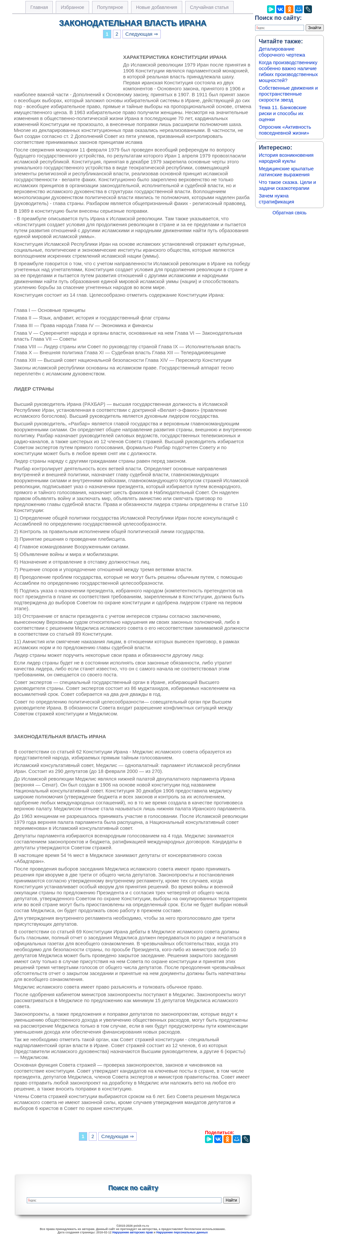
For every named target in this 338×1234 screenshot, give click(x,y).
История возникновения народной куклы (286, 158)
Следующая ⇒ (141, 34)
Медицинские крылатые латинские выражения (286, 171)
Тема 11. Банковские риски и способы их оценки (283, 113)
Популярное (110, 7)
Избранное (72, 7)
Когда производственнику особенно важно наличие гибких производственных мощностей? (288, 71)
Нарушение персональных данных (182, 1232)
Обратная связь (289, 212)
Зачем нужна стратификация (276, 198)
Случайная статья (209, 7)
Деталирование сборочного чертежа (282, 52)
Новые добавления (156, 7)
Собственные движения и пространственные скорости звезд (288, 94)
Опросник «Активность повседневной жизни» (285, 130)
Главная (39, 7)
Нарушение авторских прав (132, 1232)
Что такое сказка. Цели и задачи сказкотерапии (287, 185)
